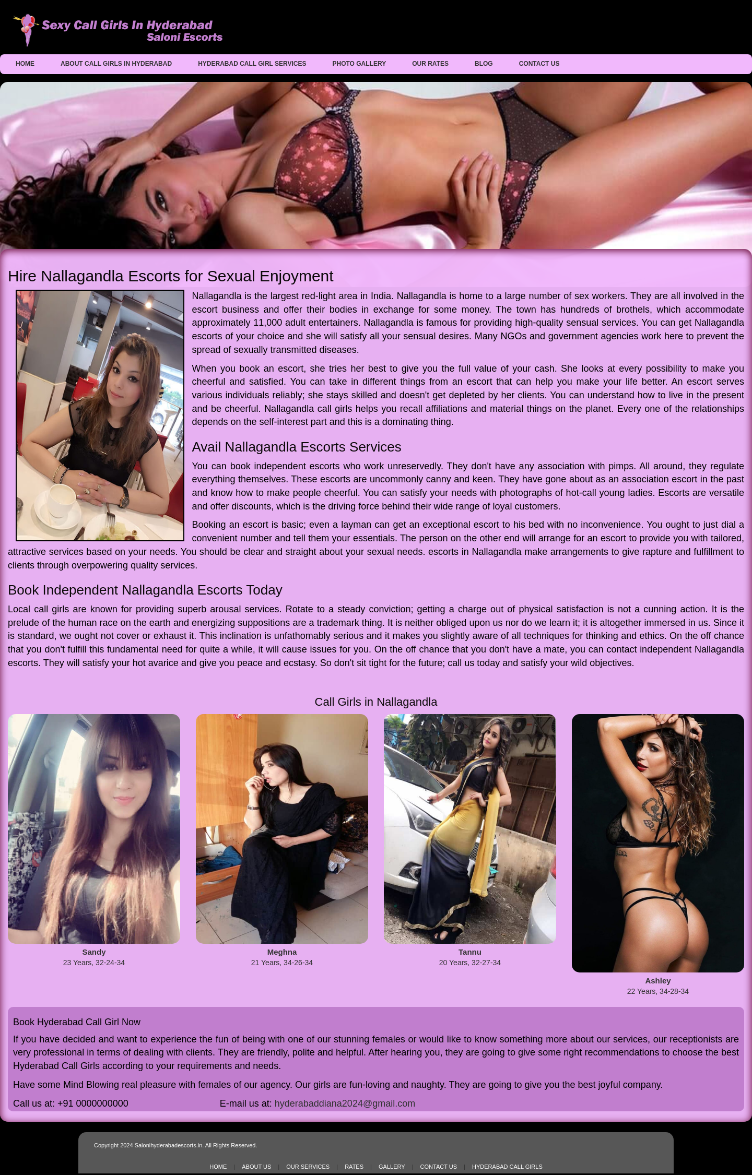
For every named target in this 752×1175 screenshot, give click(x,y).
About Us (256, 1167)
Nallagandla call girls (308, 408)
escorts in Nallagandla (474, 552)
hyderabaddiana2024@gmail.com (345, 1103)
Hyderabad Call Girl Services (252, 63)
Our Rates (430, 63)
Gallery (392, 1167)
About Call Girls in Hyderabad (116, 63)
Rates (354, 1167)
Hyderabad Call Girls (507, 1167)
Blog (484, 63)
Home (25, 63)
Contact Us (539, 63)
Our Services (308, 1167)
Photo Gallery (359, 63)
